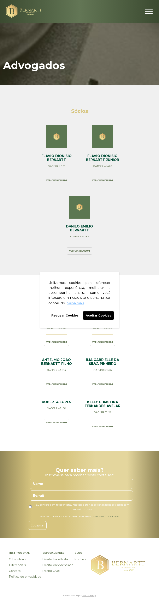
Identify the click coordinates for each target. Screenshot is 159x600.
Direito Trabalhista (55, 559)
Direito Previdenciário (57, 565)
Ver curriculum (56, 180)
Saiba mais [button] (75, 303)
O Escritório (17, 559)
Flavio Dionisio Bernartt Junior (102, 158)
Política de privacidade (25, 577)
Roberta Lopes (56, 402)
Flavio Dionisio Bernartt (56, 158)
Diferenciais (17, 565)
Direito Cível (51, 571)
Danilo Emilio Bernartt (79, 228)
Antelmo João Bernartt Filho (56, 362)
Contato (15, 571)
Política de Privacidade (105, 516)
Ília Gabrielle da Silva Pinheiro (102, 362)
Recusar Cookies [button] (65, 315)
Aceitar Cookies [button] (98, 315)
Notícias (80, 559)
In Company (89, 595)
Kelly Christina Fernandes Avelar (102, 404)
